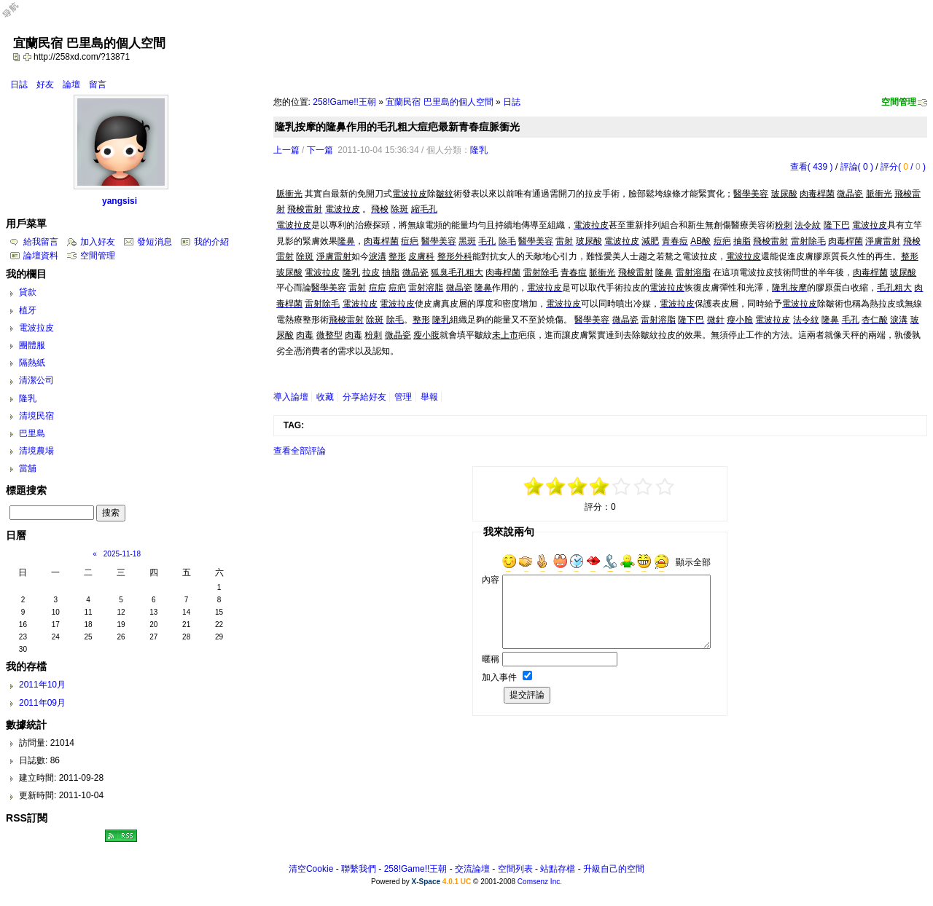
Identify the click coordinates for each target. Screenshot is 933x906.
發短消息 (154, 242)
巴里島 (32, 433)
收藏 (325, 397)
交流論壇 (472, 869)
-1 (578, 486)
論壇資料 (40, 256)
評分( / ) (903, 167)
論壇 (71, 84)
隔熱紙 (32, 363)
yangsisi (119, 201)
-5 (534, 486)
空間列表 (515, 869)
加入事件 (499, 677)
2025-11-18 (122, 554)
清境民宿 (36, 416)
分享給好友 (364, 397)
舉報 (429, 397)
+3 (644, 486)
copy (18, 57)
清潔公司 (36, 380)
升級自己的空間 (613, 869)
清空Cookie (311, 869)
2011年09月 (42, 703)
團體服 (32, 345)
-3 (556, 486)
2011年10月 (42, 685)
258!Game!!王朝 (344, 102)
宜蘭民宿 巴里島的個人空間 (439, 102)
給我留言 (40, 242)
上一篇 (286, 150)
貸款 (27, 292)
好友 (45, 84)
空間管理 (898, 102)
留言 (97, 84)
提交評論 (527, 695)
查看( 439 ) (811, 167)
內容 (490, 580)
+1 (622, 486)
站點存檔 (557, 869)
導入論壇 (290, 397)
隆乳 (479, 150)
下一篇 (320, 150)
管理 (403, 397)
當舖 (27, 468)
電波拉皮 (36, 328)
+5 (665, 486)
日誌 (19, 84)
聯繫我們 (358, 869)
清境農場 (36, 451)
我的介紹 (211, 242)
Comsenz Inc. (540, 882)
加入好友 (97, 242)
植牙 (27, 310)
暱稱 (490, 659)
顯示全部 (693, 562)
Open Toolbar (18, 15)
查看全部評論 (299, 451)
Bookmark (28, 57)
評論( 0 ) (856, 167)
